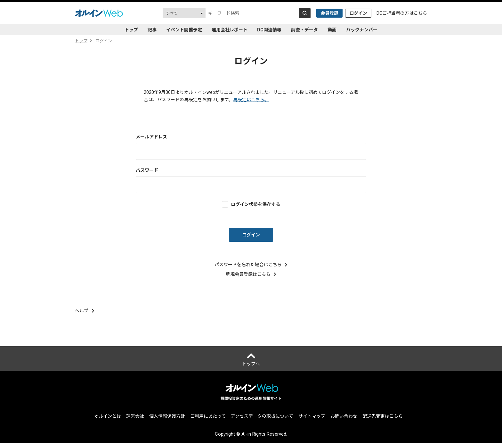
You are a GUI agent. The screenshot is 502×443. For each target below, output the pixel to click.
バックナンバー (361, 29)
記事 (152, 29)
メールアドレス (151, 136)
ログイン (358, 13)
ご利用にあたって (208, 416)
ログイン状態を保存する (255, 204)
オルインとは (107, 416)
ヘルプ (84, 310)
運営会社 (135, 416)
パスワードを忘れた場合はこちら (251, 264)
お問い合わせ (343, 416)
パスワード (147, 170)
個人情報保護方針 (167, 416)
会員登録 (329, 13)
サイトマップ (311, 416)
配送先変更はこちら (382, 416)
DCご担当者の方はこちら (401, 13)
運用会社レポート (229, 29)
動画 (332, 29)
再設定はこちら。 (251, 99)
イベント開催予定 (184, 29)
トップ (131, 29)
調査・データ (304, 29)
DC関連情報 (269, 29)
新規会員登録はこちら (251, 274)
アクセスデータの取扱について (262, 416)
